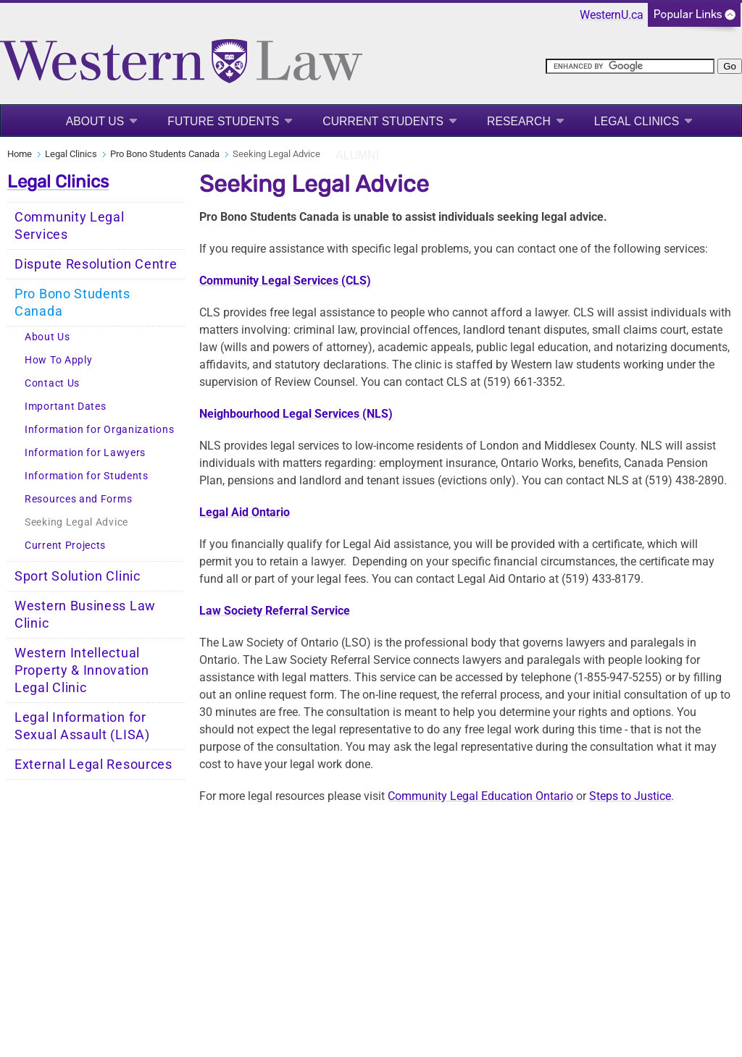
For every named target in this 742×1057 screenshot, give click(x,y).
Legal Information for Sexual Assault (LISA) (82, 726)
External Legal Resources (93, 764)
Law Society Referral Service (274, 611)
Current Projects (65, 545)
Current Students (382, 121)
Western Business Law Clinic (85, 615)
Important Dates (66, 406)
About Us (95, 121)
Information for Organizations (99, 430)
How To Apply (58, 360)
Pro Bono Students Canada (165, 153)
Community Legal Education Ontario (480, 796)
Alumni (357, 155)
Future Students (223, 121)
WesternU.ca (611, 15)
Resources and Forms (78, 499)
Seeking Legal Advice (76, 522)
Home (19, 153)
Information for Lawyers (85, 453)
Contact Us (52, 383)
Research (519, 121)
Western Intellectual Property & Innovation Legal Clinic (81, 670)
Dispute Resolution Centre (96, 264)
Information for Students (87, 476)
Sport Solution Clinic (77, 576)
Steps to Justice (630, 796)
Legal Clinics (636, 121)
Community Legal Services (69, 226)
